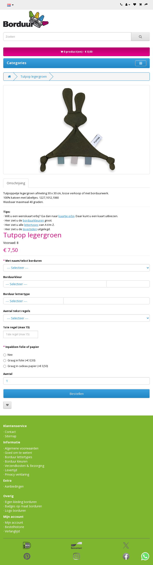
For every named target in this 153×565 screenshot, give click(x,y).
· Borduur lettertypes (17, 457)
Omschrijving (16, 183)
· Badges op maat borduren (22, 506)
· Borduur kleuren (15, 461)
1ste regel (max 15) (16, 327)
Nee (8, 355)
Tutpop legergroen (33, 76)
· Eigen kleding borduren (20, 502)
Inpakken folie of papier (22, 347)
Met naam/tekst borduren (23, 261)
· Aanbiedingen (13, 486)
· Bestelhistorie (13, 527)
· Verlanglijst (11, 531)
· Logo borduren (14, 510)
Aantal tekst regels (16, 311)
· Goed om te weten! (17, 453)
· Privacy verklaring (16, 474)
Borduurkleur (12, 277)
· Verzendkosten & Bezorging (23, 466)
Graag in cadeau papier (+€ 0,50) (25, 366)
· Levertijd (10, 470)
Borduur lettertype (16, 294)
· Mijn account (13, 522)
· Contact (9, 432)
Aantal (7, 374)
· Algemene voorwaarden (20, 448)
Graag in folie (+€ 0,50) (19, 360)
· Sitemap (9, 436)
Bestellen (77, 393)
